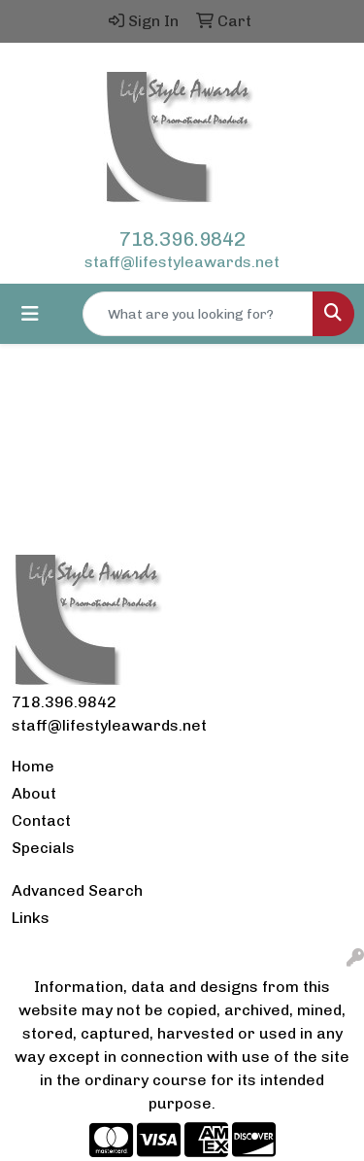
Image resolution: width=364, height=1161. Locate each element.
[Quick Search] (198, 313)
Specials (43, 847)
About (34, 793)
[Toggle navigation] (30, 313)
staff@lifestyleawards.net (182, 262)
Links (31, 917)
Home (33, 766)
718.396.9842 (182, 239)
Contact (41, 820)
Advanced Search (77, 890)
